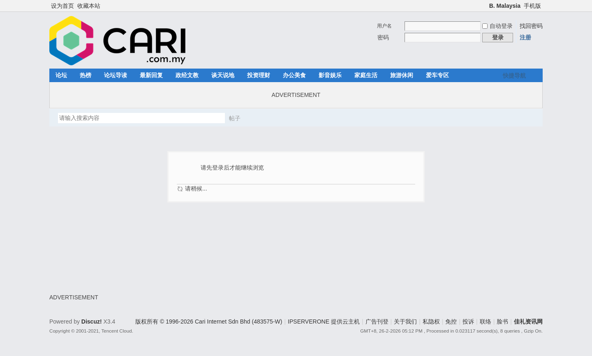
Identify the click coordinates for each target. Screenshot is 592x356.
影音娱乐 (330, 75)
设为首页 (62, 5)
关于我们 (405, 321)
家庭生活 (365, 75)
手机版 (532, 5)
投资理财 (258, 75)
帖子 (234, 118)
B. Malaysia (504, 5)
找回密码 (531, 26)
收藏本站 (88, 5)
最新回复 (151, 75)
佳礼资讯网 (528, 321)
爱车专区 (437, 75)
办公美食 (294, 75)
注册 (525, 37)
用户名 (384, 26)
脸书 (502, 321)
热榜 (85, 75)
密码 (383, 37)
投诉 (468, 321)
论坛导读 (115, 75)
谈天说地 (222, 75)
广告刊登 (376, 321)
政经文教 (187, 75)
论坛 (61, 75)
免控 (451, 321)
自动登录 (497, 26)
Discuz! (91, 321)
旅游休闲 (401, 75)
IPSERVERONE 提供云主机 (324, 321)
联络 (485, 321)
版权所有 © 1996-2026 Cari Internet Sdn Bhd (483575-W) (208, 321)
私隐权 (431, 321)
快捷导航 (514, 75)
